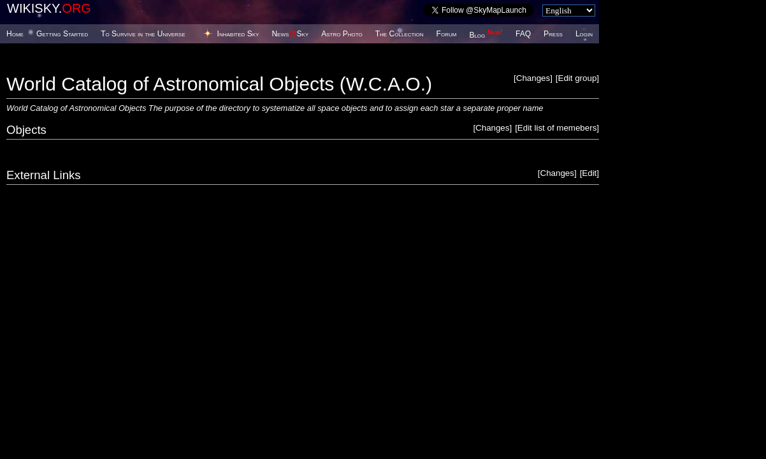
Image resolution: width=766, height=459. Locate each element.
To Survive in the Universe (143, 33)
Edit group (577, 78)
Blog (486, 35)
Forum (447, 33)
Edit (589, 173)
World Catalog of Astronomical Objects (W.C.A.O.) (219, 83)
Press (553, 33)
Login (584, 33)
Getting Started (62, 33)
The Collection (399, 33)
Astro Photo (342, 33)
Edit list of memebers (556, 128)
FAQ (523, 33)
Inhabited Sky (238, 33)
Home (15, 33)
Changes (533, 78)
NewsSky (289, 33)
